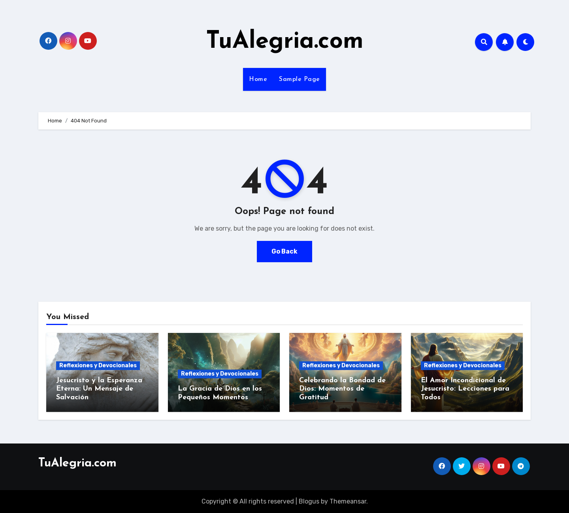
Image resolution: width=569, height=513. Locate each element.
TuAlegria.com (285, 42)
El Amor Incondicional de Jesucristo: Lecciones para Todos (465, 389)
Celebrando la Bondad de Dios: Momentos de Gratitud (342, 389)
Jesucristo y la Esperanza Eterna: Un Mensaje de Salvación (99, 389)
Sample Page (299, 79)
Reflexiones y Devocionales (98, 365)
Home (258, 79)
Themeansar (348, 501)
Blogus (309, 501)
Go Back (284, 251)
